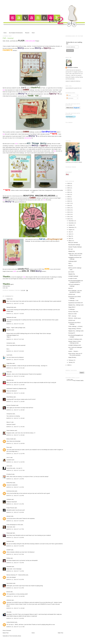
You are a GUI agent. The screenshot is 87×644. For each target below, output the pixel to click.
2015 (68, 207)
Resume (27, 32)
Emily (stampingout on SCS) (13, 524)
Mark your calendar (73, 242)
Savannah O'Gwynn (72, 67)
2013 (68, 212)
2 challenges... (71, 309)
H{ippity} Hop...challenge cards (75, 305)
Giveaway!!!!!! (71, 333)
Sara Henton (10, 583)
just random (71, 271)
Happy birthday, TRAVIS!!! (74, 328)
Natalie (8, 299)
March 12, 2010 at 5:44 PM (15, 546)
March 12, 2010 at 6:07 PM (15, 554)
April (70, 238)
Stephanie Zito (10, 317)
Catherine (9, 541)
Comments (70, 98)
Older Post (60, 632)
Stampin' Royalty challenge (75, 247)
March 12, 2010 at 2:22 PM (15, 487)
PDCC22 (70, 265)
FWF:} (69, 263)
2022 (68, 192)
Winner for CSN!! (72, 313)
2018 (68, 201)
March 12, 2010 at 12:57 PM (15, 470)
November (71, 223)
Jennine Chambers (11, 405)
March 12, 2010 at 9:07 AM (15, 339)
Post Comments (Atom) (15, 636)
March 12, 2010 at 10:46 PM (15, 596)
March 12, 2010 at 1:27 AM (15, 303)
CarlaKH (9, 549)
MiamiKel (9, 380)
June (70, 234)
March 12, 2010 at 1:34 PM (15, 478)
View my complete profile (73, 81)
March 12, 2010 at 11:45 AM (15, 426)
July (70, 231)
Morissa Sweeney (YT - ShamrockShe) (16, 575)
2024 (68, 188)
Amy (8, 612)
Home (5, 32)
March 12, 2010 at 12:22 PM (15, 453)
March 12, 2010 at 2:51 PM (15, 504)
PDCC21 (70, 288)
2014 (68, 210)
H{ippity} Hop (71, 251)
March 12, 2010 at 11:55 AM (15, 435)
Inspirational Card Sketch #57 (75, 302)
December (71, 220)
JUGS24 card (71, 294)
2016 (68, 205)
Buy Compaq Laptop (78, 380)
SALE (33, 32)
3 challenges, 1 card (73, 300)
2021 (68, 194)
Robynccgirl (9, 533)
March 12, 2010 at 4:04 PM (15, 520)
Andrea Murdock (11, 622)
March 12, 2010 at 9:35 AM (15, 359)
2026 (68, 183)
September (71, 227)
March (70, 240)
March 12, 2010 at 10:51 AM (15, 368)
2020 (68, 196)
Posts (69, 95)
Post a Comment (7, 630)
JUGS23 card (71, 320)
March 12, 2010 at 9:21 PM (15, 588)
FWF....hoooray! (8, 38)
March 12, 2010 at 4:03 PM (15, 512)
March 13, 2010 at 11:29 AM (15, 608)
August (70, 229)
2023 (68, 190)
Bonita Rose (10, 482)
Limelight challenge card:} (74, 345)
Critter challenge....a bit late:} (75, 326)
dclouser (9, 516)
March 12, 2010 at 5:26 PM (15, 537)
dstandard (9, 566)
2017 (68, 203)
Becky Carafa (10, 439)
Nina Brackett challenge (74, 244)
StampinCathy (10, 307)
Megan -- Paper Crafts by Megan (15, 327)
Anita (8, 371)
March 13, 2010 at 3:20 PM (15, 618)
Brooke (8, 591)
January (71, 362)
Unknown (9, 600)
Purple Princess (10, 507)
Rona (8, 447)
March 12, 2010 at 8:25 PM (15, 579)
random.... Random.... (73, 351)
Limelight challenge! (73, 276)
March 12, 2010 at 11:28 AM (15, 393)
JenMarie (9, 499)
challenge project (72, 261)
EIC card (70, 249)
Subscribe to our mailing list (74, 43)
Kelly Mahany (10, 397)
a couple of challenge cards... (75, 339)
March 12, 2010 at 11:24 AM (15, 376)
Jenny (8, 465)
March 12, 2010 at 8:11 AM (15, 323)
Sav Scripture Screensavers (16, 32)
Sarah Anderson (10, 430)
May (70, 236)
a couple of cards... (73, 278)
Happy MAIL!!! (71, 307)
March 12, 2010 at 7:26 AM (15, 313)
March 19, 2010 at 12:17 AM (15, 626)
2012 (68, 214)
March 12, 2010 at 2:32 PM (15, 495)
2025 (68, 185)
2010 (68, 218)
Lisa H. (8, 457)
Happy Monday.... (72, 357)
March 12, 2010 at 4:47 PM (15, 529)
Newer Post (5, 632)
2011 (68, 216)
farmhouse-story (11, 491)
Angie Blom (9, 363)
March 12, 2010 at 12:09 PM (15, 443)
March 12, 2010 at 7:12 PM (15, 571)
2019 (68, 199)
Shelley (8, 558)
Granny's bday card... (73, 311)
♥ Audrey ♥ (9, 474)
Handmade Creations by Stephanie (15, 388)
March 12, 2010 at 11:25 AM (15, 384)
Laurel (8, 355)
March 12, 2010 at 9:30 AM (15, 351)
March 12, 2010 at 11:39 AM (15, 418)
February (71, 360)
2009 (68, 365)
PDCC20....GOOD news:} (74, 318)
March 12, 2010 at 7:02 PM (15, 562)
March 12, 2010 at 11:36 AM (15, 410)
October (71, 225)
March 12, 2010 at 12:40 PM (15, 462)
